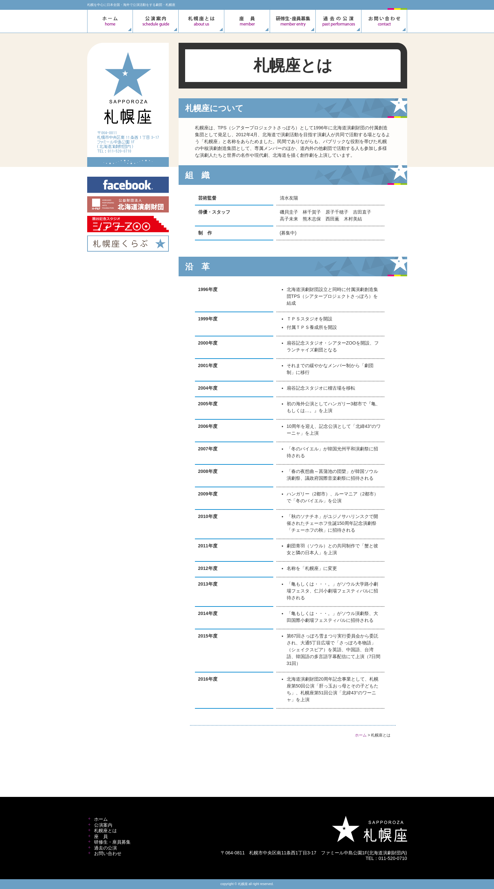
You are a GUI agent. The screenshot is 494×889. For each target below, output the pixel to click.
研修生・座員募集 (112, 842)
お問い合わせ (107, 853)
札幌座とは (105, 830)
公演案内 (103, 825)
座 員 (101, 836)
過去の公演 (105, 847)
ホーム (361, 735)
